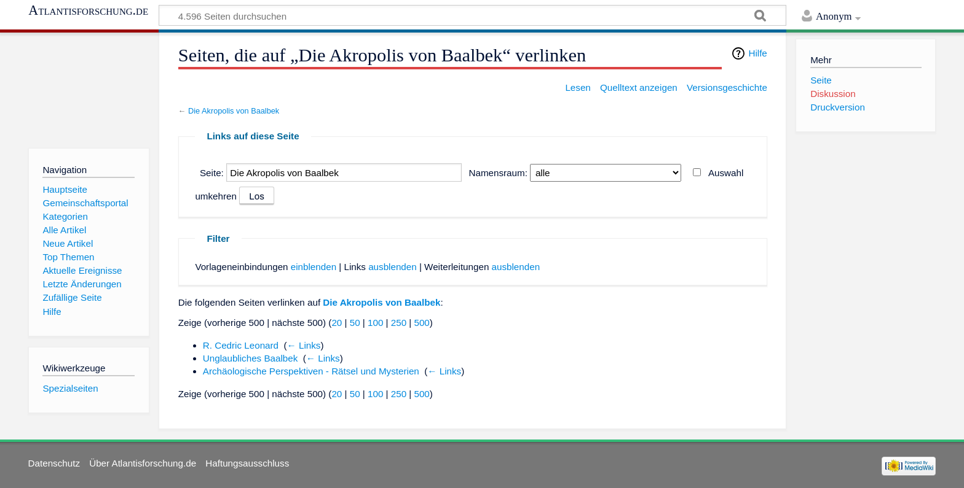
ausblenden (392, 266)
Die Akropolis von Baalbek (233, 110)
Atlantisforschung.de (88, 10)
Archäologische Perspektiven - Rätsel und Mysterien (311, 371)
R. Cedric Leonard (241, 345)
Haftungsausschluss (247, 463)
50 (355, 322)
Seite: (212, 173)
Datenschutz (54, 463)
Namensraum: (498, 173)
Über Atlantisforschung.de (142, 463)
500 (421, 322)
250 (398, 322)
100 (375, 322)
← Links (304, 345)
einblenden (313, 266)
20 (336, 322)
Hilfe (757, 53)
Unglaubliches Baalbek (250, 358)
